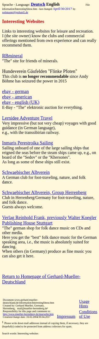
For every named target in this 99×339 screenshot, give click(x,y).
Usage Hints (84, 303)
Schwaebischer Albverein (26, 172)
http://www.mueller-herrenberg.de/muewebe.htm (28, 314)
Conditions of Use (88, 314)
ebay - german (15, 91)
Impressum (66, 316)
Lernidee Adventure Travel (27, 118)
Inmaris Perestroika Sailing (27, 142)
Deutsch (38, 4)
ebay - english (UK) (20, 102)
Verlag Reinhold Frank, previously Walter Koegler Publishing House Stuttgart (49, 220)
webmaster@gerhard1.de (15, 12)
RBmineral (12, 55)
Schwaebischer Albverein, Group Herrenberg (44, 192)
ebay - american (17, 96)
